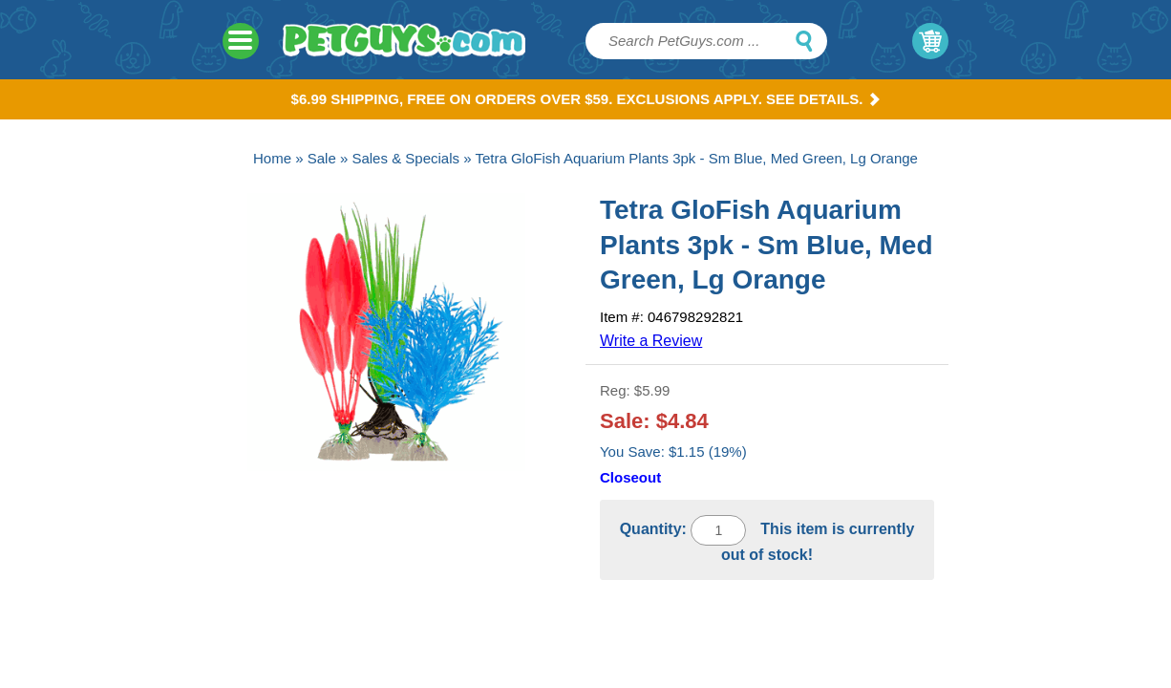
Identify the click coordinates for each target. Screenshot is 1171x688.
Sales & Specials (405, 158)
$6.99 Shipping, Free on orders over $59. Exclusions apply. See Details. (586, 99)
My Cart (930, 41)
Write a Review (651, 341)
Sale (322, 158)
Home (272, 158)
